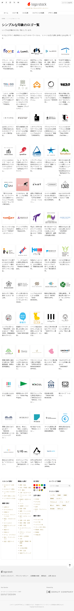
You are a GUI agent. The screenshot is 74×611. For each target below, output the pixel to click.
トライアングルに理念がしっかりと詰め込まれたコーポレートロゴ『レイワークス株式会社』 (36, 165)
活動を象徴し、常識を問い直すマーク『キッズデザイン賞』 (64, 297)
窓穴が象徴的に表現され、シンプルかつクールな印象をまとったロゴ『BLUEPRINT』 (22, 131)
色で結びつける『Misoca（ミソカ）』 (35, 429)
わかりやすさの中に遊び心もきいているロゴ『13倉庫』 (64, 197)
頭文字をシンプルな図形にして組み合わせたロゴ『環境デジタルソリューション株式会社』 (36, 65)
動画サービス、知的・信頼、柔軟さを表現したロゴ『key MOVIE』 (50, 63)
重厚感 (52, 498)
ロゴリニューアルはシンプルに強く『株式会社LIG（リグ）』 (22, 463)
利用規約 (54, 604)
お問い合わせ (52, 575)
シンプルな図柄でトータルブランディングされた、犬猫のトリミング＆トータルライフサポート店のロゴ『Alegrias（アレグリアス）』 (22, 101)
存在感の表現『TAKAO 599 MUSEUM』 (49, 395)
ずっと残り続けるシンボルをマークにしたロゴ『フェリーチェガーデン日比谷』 (22, 298)
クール (61, 502)
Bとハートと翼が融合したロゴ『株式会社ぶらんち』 (51, 362)
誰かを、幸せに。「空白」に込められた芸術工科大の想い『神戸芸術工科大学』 (22, 431)
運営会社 (43, 575)
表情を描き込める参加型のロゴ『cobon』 (64, 429)
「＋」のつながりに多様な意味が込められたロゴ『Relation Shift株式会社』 (22, 264)
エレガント (59, 498)
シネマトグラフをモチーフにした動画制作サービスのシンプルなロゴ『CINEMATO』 (36, 131)
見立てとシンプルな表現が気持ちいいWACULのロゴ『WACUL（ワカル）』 (36, 398)
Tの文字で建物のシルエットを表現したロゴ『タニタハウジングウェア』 (65, 63)
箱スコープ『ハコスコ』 (64, 394)
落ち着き (52, 508)
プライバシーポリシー (22, 575)
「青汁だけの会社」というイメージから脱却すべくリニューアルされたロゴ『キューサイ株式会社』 (8, 199)
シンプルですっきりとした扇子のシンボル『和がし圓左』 (64, 330)
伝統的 (65, 495)
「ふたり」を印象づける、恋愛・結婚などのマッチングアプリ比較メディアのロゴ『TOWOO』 (8, 99)
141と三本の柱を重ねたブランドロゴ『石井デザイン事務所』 (51, 330)
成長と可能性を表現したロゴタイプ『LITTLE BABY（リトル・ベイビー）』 (36, 198)
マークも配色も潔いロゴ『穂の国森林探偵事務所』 (50, 429)
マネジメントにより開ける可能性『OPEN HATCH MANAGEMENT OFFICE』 (36, 364)
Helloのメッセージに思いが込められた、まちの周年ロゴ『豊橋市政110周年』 (36, 264)
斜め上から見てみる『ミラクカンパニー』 (8, 462)
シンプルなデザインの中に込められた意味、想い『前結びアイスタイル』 (22, 364)
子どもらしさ (53, 502)
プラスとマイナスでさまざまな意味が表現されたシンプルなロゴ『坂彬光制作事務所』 (50, 131)
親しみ (52, 505)
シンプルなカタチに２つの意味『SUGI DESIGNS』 (36, 297)
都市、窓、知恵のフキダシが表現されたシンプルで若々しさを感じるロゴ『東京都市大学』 (50, 265)
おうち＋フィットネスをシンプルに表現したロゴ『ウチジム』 (36, 97)
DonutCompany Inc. (39, 606)
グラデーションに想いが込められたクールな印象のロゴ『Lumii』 (22, 63)
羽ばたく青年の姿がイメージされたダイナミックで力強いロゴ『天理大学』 (36, 231)
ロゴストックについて (7, 575)
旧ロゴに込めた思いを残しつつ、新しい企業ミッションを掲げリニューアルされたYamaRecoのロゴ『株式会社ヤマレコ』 (64, 167)
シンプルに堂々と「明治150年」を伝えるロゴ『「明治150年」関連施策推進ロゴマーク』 (8, 331)
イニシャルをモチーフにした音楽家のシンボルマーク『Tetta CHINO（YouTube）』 (64, 131)
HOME (3, 18)
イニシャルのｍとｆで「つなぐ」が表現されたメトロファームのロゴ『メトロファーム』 (8, 165)
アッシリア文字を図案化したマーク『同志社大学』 (22, 229)
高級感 (64, 505)
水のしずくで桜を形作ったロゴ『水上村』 (8, 295)
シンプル (52, 495)
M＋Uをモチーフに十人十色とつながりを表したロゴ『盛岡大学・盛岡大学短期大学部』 (51, 231)
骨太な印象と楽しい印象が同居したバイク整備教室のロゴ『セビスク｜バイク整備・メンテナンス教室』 (64, 99)
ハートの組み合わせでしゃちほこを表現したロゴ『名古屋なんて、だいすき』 (36, 331)
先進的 (59, 495)
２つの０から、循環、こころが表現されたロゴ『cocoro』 (22, 197)
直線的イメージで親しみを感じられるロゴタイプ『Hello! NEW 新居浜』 (22, 331)
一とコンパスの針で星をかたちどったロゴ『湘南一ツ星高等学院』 (50, 163)
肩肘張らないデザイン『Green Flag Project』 (22, 395)
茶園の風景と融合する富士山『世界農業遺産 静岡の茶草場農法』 (8, 363)
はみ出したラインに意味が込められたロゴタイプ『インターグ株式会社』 (8, 131)
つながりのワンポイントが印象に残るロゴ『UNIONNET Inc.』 (64, 364)
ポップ (67, 502)
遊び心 (58, 505)
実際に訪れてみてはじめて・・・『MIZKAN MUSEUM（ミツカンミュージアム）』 (8, 432)
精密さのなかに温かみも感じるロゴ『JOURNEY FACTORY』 (64, 230)
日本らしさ (60, 508)
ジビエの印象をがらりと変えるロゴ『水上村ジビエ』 (64, 262)
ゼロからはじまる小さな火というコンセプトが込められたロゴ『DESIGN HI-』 (51, 98)
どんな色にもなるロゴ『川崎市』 (8, 394)
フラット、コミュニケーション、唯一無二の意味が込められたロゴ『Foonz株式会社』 (8, 64)
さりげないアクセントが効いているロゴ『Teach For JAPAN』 (50, 463)
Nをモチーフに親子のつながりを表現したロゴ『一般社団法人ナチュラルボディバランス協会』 (8, 265)
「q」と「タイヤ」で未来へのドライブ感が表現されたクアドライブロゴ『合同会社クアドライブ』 (22, 165)
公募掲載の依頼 (34, 575)
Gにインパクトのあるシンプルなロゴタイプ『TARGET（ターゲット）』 (8, 230)
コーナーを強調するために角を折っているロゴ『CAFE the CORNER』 (51, 197)
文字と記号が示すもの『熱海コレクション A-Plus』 (36, 462)
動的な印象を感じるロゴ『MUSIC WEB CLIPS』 (50, 295)
